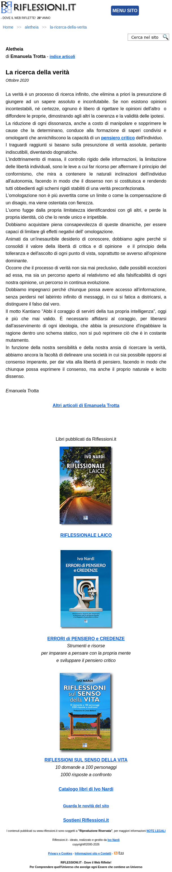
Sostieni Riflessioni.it (86, 820)
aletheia (32, 27)
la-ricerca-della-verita (68, 27)
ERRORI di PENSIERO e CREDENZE (86, 638)
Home (8, 27)
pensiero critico (118, 137)
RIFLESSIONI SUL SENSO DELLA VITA (86, 760)
